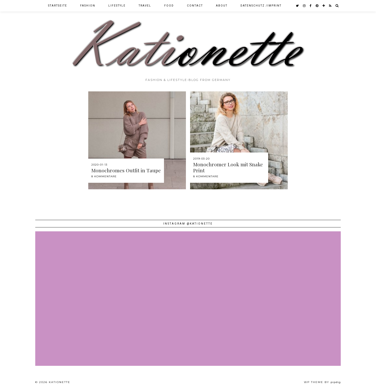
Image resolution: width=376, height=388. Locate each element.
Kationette (59, 382)
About (221, 5)
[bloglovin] (323, 5)
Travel (145, 5)
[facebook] (311, 5)
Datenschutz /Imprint (260, 5)
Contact (195, 5)
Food (169, 5)
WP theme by (322, 382)
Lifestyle (117, 5)
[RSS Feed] (330, 5)
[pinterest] (317, 5)
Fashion (87, 5)
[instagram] (304, 5)
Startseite (57, 5)
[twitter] (297, 5)
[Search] (337, 5)
